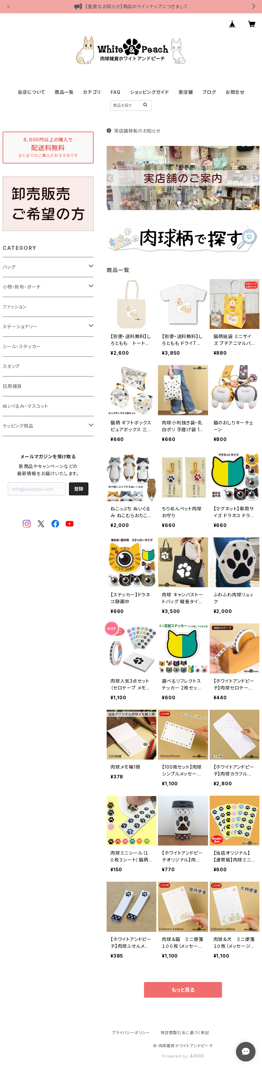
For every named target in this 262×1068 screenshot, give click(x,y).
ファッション (15, 306)
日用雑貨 (12, 386)
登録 (78, 488)
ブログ (209, 92)
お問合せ (235, 92)
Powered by (183, 1056)
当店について (31, 92)
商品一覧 (64, 92)
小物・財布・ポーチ (22, 287)
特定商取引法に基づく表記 (185, 1032)
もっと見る (183, 990)
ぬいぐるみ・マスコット (25, 406)
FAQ (115, 92)
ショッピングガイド (149, 92)
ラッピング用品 (18, 426)
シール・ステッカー (22, 346)
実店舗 (185, 92)
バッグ (9, 267)
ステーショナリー (20, 326)
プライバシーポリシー (131, 1032)
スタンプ (11, 366)
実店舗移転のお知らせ (134, 131)
